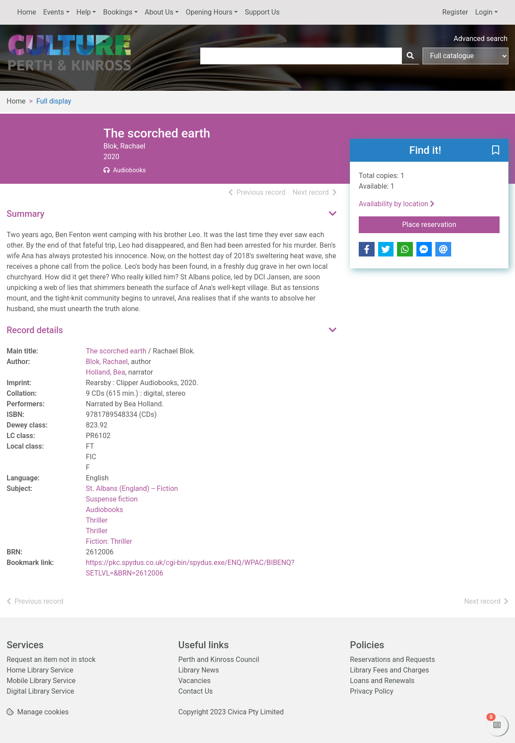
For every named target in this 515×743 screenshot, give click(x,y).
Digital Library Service (40, 691)
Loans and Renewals (382, 680)
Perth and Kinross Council (218, 659)
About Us (159, 12)
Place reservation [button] (451, 224)
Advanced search (481, 38)
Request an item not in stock (51, 659)
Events (53, 12)
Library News (198, 670)
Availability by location (396, 204)
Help (84, 12)
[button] (496, 150)
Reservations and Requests (392, 659)
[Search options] (465, 56)
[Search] (410, 56)
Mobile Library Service (41, 680)
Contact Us (195, 691)
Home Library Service (40, 670)
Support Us (262, 12)
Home (26, 12)
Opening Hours (209, 12)
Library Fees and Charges (389, 670)
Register (455, 12)
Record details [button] (35, 330)
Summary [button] (25, 213)
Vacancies (194, 680)
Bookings (117, 12)
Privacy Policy (372, 691)
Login (483, 12)
